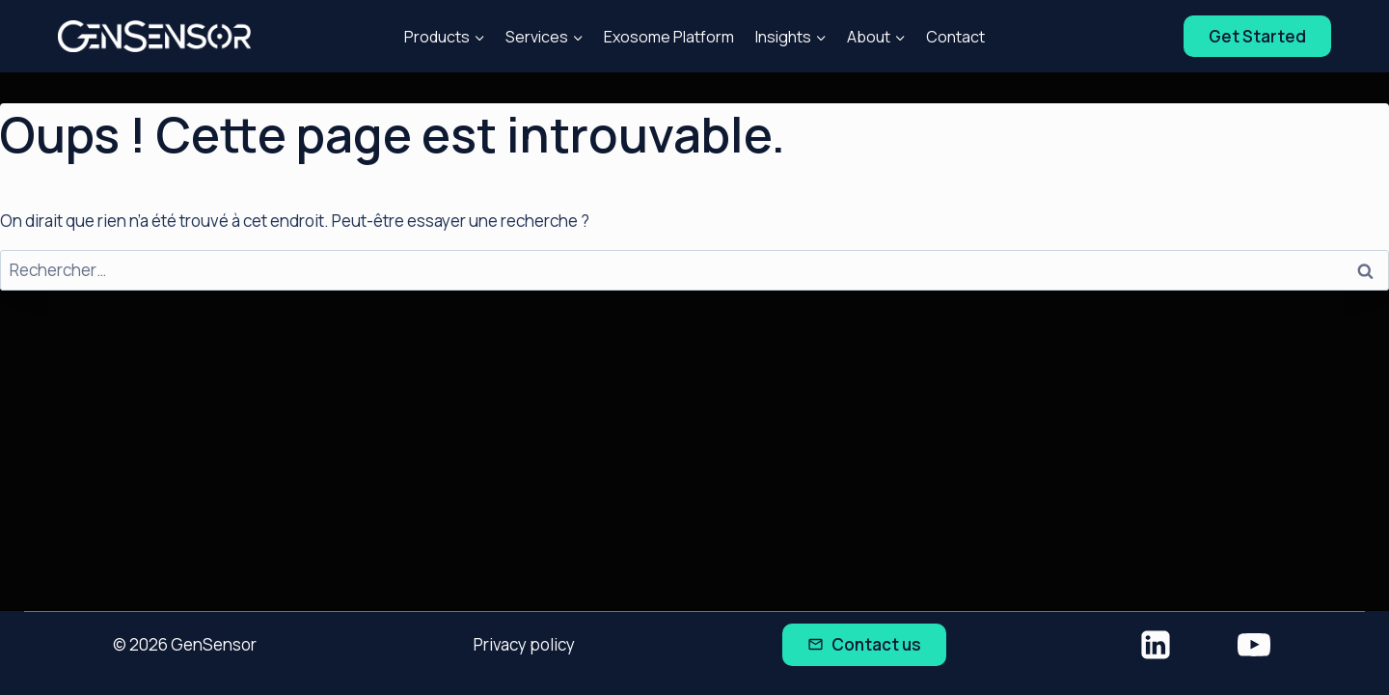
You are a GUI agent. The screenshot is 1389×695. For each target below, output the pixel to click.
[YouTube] (1254, 645)
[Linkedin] (1155, 645)
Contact (955, 36)
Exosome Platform (669, 36)
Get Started (1257, 36)
